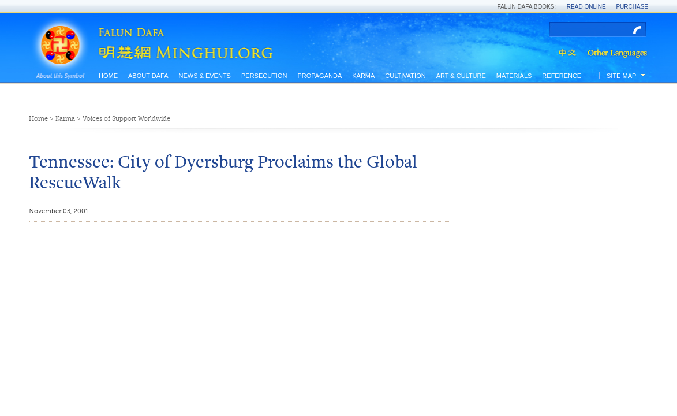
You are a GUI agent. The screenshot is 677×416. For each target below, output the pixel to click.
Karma (363, 75)
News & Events (204, 75)
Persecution (264, 75)
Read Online (586, 6)
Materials (514, 75)
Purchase (632, 6)
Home (108, 75)
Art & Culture (461, 75)
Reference (561, 75)
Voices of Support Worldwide (126, 118)
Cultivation (405, 75)
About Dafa (148, 75)
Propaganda (319, 75)
